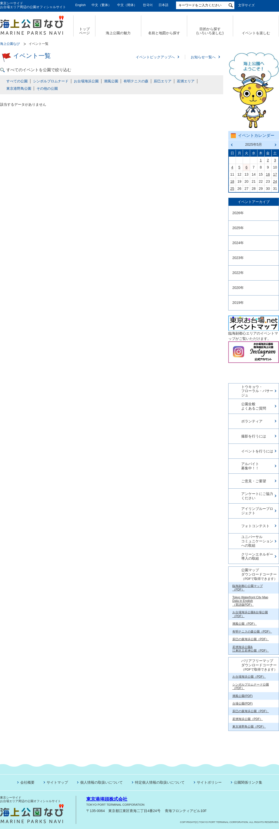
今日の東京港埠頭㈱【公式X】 (253, 371)
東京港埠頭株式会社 (106, 799)
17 (275, 174)
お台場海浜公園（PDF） (249, 676)
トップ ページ (84, 31)
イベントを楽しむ (256, 33)
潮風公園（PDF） (244, 623)
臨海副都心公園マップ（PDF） (247, 587)
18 (232, 181)
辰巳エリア (162, 81)
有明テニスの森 (136, 81)
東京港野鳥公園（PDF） (249, 726)
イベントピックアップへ (155, 57)
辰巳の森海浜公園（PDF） (250, 639)
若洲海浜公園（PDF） (247, 719)
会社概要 (27, 782)
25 (232, 189)
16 (268, 174)
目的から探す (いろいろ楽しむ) (209, 31)
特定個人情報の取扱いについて (160, 782)
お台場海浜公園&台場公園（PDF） (250, 614)
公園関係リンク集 (248, 782)
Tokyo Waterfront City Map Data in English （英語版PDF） (250, 601)
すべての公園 (17, 81)
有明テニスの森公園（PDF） (252, 631)
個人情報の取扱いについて (101, 782)
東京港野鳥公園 (18, 88)
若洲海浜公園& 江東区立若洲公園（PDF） (250, 648)
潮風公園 (111, 81)
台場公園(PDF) (242, 703)
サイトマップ (57, 782)
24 (275, 181)
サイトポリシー (209, 782)
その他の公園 (47, 88)
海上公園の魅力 (118, 33)
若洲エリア (186, 81)
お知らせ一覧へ (203, 57)
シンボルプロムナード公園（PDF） (250, 686)
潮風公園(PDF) (242, 696)
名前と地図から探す (164, 33)
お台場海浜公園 (86, 81)
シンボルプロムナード (50, 81)
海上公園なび (10, 44)
